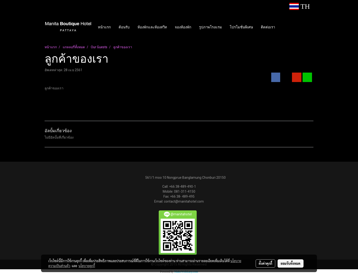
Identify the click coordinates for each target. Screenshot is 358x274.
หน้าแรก (104, 27)
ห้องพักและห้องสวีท (152, 27)
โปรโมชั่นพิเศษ (241, 27)
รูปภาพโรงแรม (210, 27)
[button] (283, 27)
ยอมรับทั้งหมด (290, 263)
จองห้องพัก (183, 27)
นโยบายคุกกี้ (87, 266)
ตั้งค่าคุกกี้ (265, 263)
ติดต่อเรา (268, 27)
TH (299, 6)
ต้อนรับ (124, 27)
